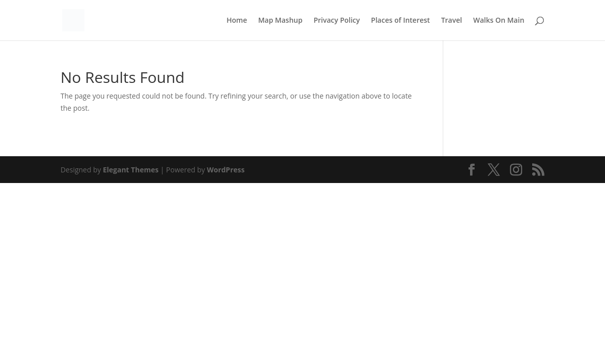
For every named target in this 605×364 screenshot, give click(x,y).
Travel (451, 21)
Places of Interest (400, 21)
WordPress (226, 169)
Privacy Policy (336, 21)
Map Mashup (280, 21)
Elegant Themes (130, 169)
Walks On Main (498, 21)
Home (236, 21)
